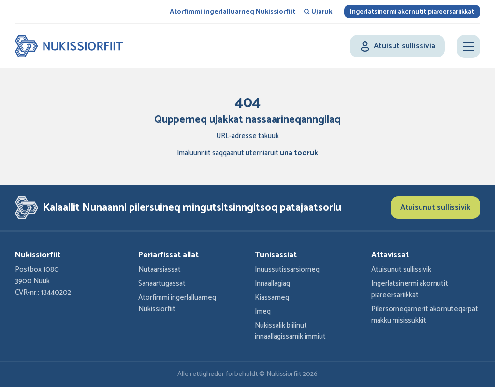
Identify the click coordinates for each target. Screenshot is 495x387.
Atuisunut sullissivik (435, 207)
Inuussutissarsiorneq (287, 269)
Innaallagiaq (272, 283)
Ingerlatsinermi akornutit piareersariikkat (412, 11)
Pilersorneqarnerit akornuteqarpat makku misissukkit (424, 315)
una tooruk (299, 153)
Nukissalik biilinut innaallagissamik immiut (290, 331)
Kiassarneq (272, 297)
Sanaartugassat (162, 283)
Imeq (263, 311)
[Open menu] (468, 46)
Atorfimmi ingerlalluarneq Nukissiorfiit (232, 11)
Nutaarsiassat (159, 269)
